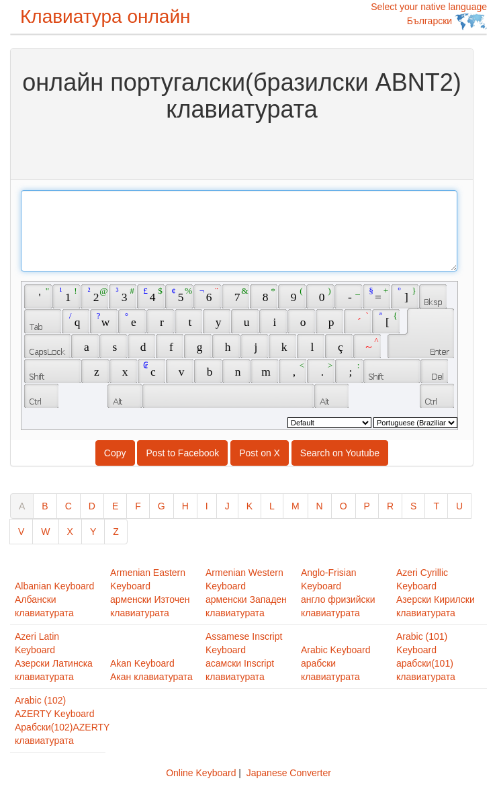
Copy (115, 453)
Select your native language (429, 15)
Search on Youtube (339, 453)
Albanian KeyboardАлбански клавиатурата (54, 599)
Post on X (259, 453)
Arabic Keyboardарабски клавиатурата (336, 663)
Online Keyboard (201, 772)
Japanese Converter (288, 772)
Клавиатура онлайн (105, 16)
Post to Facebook (182, 453)
